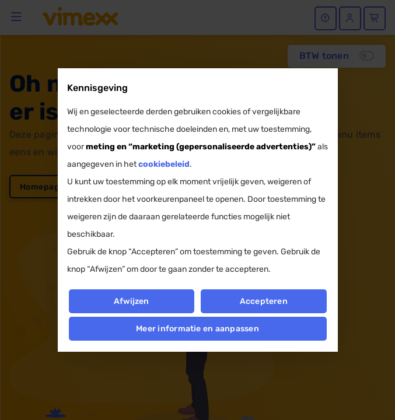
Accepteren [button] (264, 301)
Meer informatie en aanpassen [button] (197, 329)
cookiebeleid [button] (164, 164)
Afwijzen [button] (131, 301)
